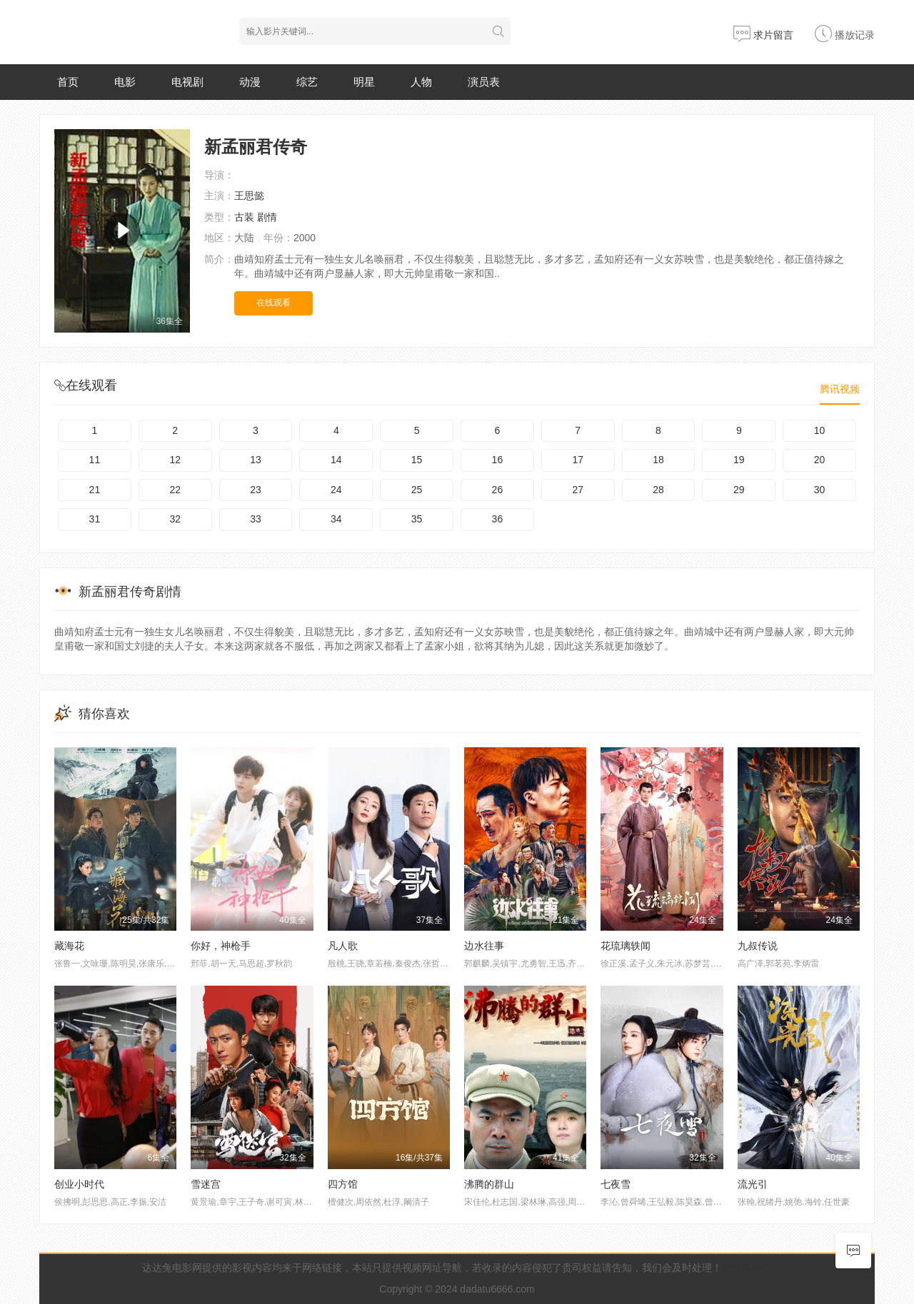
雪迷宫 (206, 1184)
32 (175, 519)
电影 (125, 82)
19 (739, 459)
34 (336, 519)
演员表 (484, 82)
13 (255, 459)
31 (95, 519)
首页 (68, 82)
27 (577, 489)
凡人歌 (343, 945)
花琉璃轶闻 (626, 945)
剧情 (267, 217)
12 (175, 459)
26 (497, 489)
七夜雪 (616, 1184)
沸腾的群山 (489, 1184)
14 (336, 459)
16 (497, 459)
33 (255, 519)
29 (739, 489)
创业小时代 (79, 1184)
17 (577, 459)
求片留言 (763, 35)
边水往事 (484, 945)
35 (417, 519)
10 (819, 430)
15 (417, 459)
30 (819, 489)
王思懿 (249, 195)
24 (336, 489)
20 (819, 459)
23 (255, 489)
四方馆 (343, 1184)
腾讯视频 (840, 389)
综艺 (307, 82)
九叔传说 (758, 945)
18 (658, 459)
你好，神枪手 (221, 945)
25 (417, 489)
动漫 (250, 82)
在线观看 (273, 303)
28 (658, 489)
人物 (421, 82)
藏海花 (69, 945)
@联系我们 (747, 1267)
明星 (364, 82)
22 (175, 489)
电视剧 (187, 82)
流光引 (753, 1184)
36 (497, 519)
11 (95, 459)
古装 (244, 217)
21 (95, 489)
